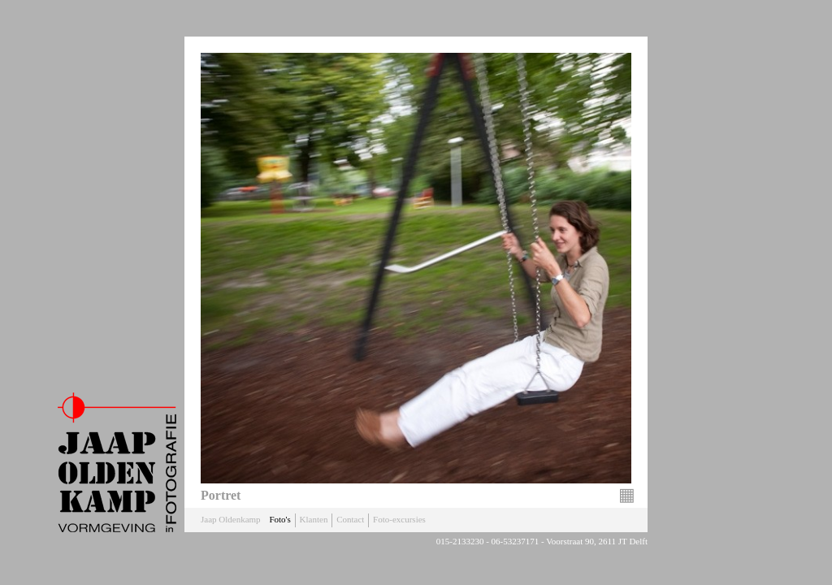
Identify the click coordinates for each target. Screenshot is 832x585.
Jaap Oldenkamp (231, 519)
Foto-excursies (399, 519)
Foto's (279, 519)
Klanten (314, 519)
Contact (350, 519)
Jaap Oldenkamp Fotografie (117, 462)
